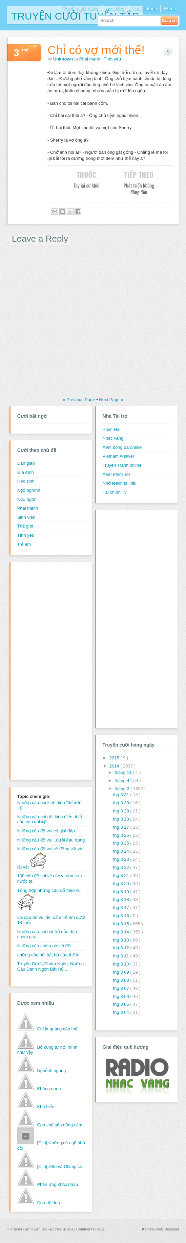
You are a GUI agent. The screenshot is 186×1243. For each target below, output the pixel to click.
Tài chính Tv (115, 492)
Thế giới (25, 526)
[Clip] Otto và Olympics (59, 1166)
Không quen (49, 1088)
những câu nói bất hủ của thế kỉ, (49, 954)
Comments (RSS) (90, 1229)
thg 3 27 (121, 827)
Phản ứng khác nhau (57, 1184)
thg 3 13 (121, 940)
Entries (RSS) (62, 1229)
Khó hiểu (45, 1106)
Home (170, 8)
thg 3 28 (121, 819)
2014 (115, 766)
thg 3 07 (121, 988)
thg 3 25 (121, 843)
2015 (115, 757)
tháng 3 (122, 788)
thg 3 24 (121, 851)
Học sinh (26, 481)
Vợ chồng (115, 8)
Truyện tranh (144, 8)
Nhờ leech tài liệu (120, 483)
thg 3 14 (121, 931)
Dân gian (26, 463)
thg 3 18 (121, 899)
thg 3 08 (121, 980)
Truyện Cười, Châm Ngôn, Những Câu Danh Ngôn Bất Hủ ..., (50, 966)
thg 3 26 (121, 835)
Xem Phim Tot (116, 474)
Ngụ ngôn (27, 499)
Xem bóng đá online (122, 447)
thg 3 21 (121, 875)
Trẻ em (24, 544)
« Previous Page (79, 399)
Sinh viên (26, 517)
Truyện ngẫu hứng (81, 8)
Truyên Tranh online (122, 465)
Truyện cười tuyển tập (75, 15)
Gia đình (25, 472)
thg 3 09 (121, 972)
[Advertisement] (44, 670)
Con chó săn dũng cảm (59, 1124)
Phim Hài (112, 429)
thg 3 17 (121, 907)
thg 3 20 (121, 883)
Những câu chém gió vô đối (44, 945)
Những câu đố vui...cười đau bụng (51, 840)
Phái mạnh (90, 59)
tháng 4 (122, 780)
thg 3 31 (121, 794)
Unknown (63, 59)
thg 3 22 (121, 867)
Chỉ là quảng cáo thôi (57, 1028)
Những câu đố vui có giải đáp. (46, 830)
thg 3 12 (121, 947)
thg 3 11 (121, 955)
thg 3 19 (121, 891)
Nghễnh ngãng (51, 1070)
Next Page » (111, 399)
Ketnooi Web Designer (160, 1229)
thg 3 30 (121, 802)
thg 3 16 (121, 915)
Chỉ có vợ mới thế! (96, 49)
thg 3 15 (121, 923)
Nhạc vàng (113, 438)
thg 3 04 (121, 1012)
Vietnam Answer (119, 456)
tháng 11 (124, 772)
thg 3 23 (121, 859)
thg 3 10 (121, 964)
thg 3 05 (121, 1004)
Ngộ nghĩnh (28, 490)
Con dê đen (48, 1202)
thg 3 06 (121, 996)
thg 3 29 (121, 810)
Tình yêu (112, 59)
